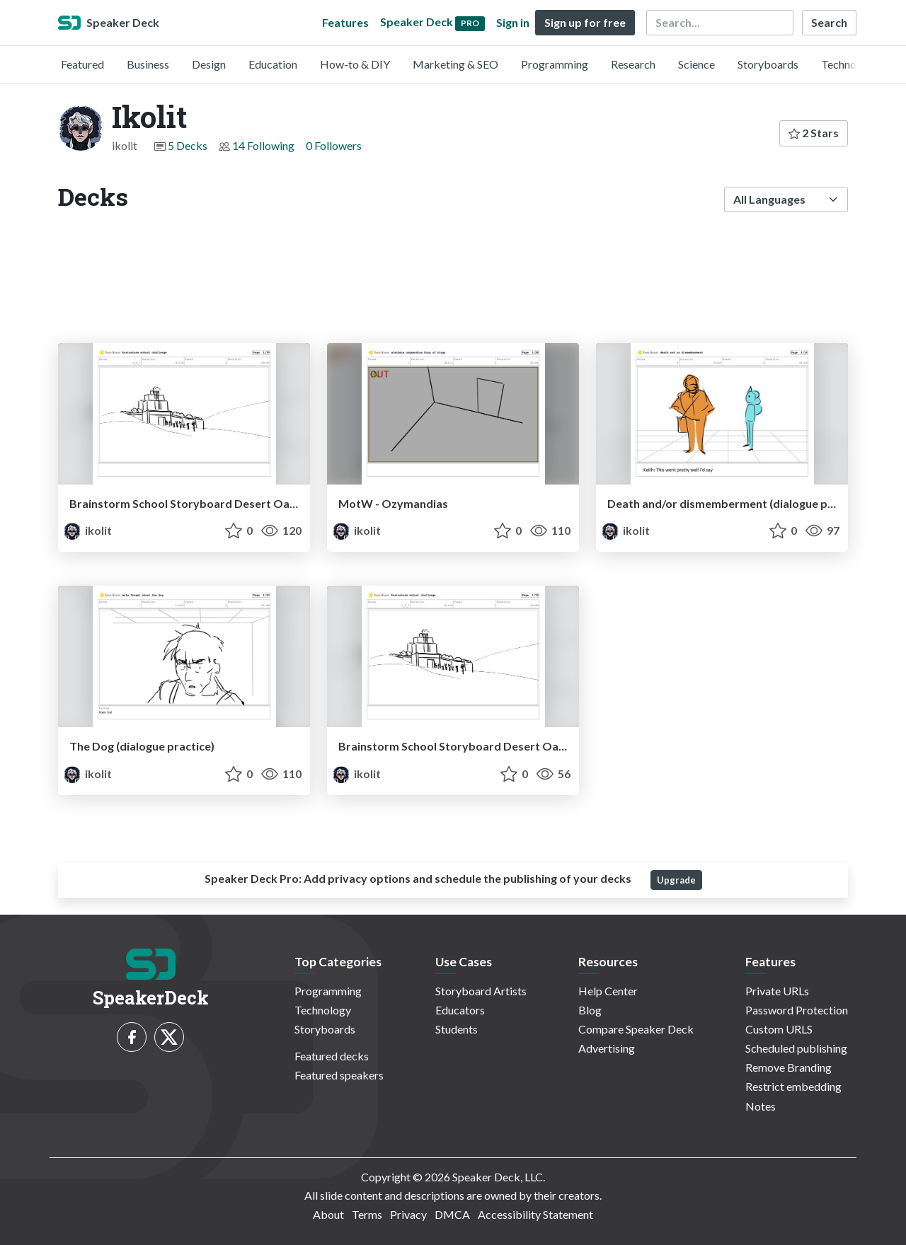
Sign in (512, 22)
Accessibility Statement (535, 1214)
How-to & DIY (355, 64)
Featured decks (331, 1055)
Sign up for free (585, 22)
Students (456, 1029)
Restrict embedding (793, 1086)
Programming (554, 64)
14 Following (263, 145)
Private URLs (777, 990)
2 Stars (814, 132)
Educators (460, 1010)
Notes (760, 1106)
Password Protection (796, 1010)
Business (148, 64)
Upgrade (676, 880)
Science (696, 64)
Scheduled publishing (796, 1048)
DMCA (452, 1214)
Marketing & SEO (455, 64)
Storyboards (768, 64)
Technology (849, 64)
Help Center (608, 990)
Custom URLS (779, 1029)
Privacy (408, 1214)
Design (209, 64)
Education (272, 64)
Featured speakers (339, 1075)
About (328, 1214)
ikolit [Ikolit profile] (88, 530)
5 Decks (187, 145)
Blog (590, 1010)
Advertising (606, 1048)
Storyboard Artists (481, 990)
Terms (367, 1214)
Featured (82, 64)
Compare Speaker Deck (636, 1029)
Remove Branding (788, 1067)
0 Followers (334, 145)
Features (345, 22)
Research (633, 64)
